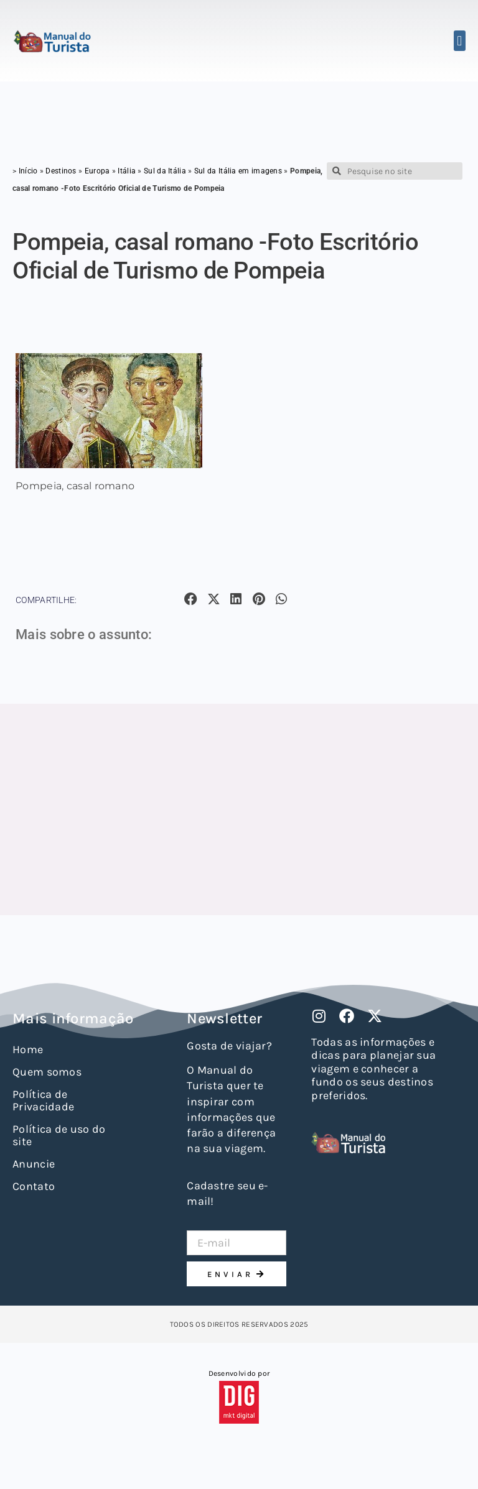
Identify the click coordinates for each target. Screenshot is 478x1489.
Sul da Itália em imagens (238, 171)
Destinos (60, 171)
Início (28, 171)
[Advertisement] (239, 809)
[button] (460, 40)
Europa (97, 171)
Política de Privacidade (43, 1100)
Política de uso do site (58, 1135)
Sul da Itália (165, 171)
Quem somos (47, 1072)
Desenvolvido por (239, 1373)
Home (27, 1049)
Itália (127, 171)
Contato (33, 1186)
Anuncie (33, 1164)
